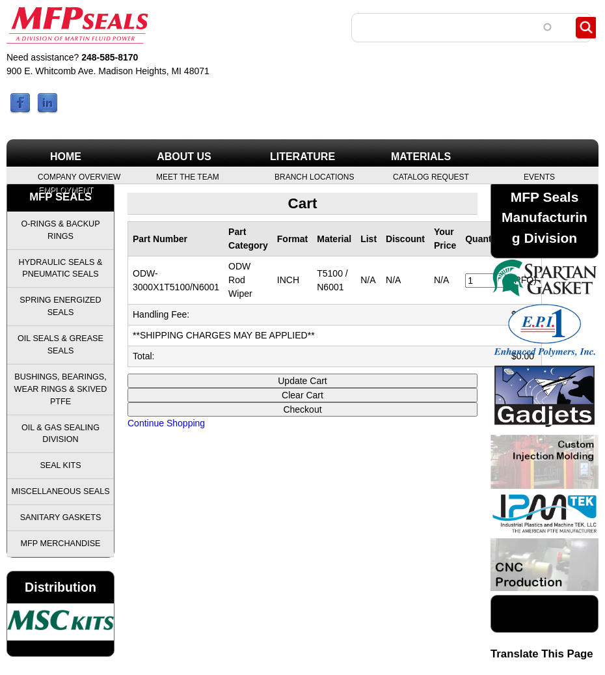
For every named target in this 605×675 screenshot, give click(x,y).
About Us (184, 156)
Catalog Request (431, 176)
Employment (65, 189)
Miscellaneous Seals (60, 491)
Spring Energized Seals (60, 306)
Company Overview (79, 176)
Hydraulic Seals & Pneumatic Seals (61, 268)
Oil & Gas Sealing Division (60, 434)
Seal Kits (60, 465)
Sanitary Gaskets (60, 517)
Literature (302, 156)
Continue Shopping (166, 423)
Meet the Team (187, 176)
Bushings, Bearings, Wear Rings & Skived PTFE (60, 389)
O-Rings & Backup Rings (60, 230)
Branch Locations (314, 176)
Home (65, 156)
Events (539, 176)
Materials (421, 156)
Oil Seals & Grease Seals (60, 344)
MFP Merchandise (61, 543)
